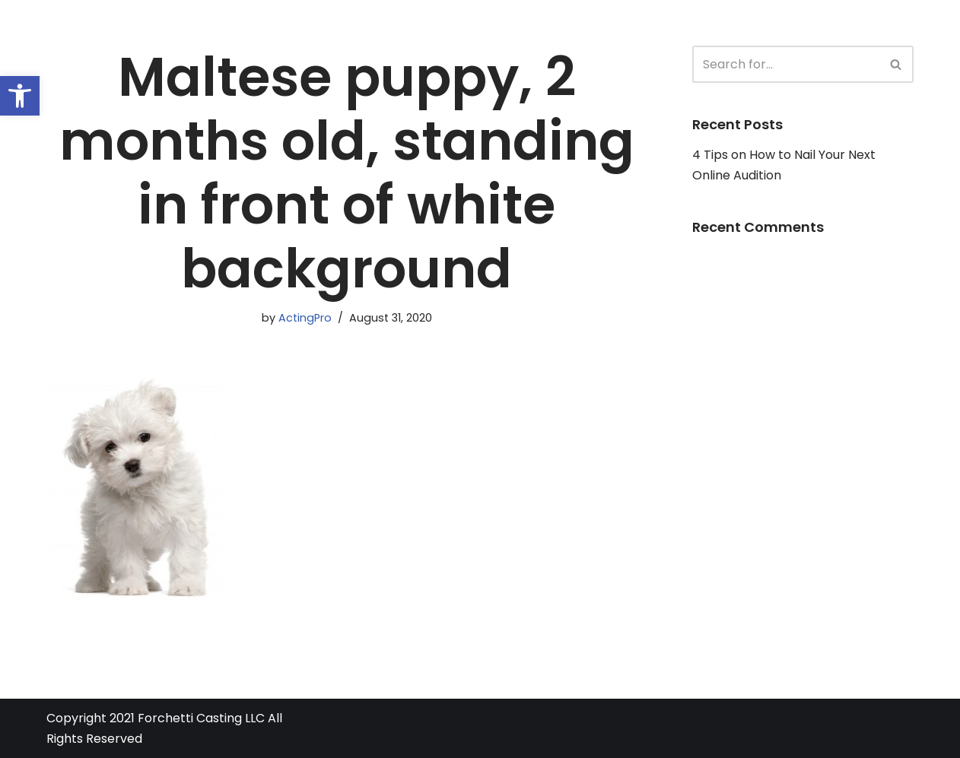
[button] (20, 96)
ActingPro (305, 317)
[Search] (785, 64)
